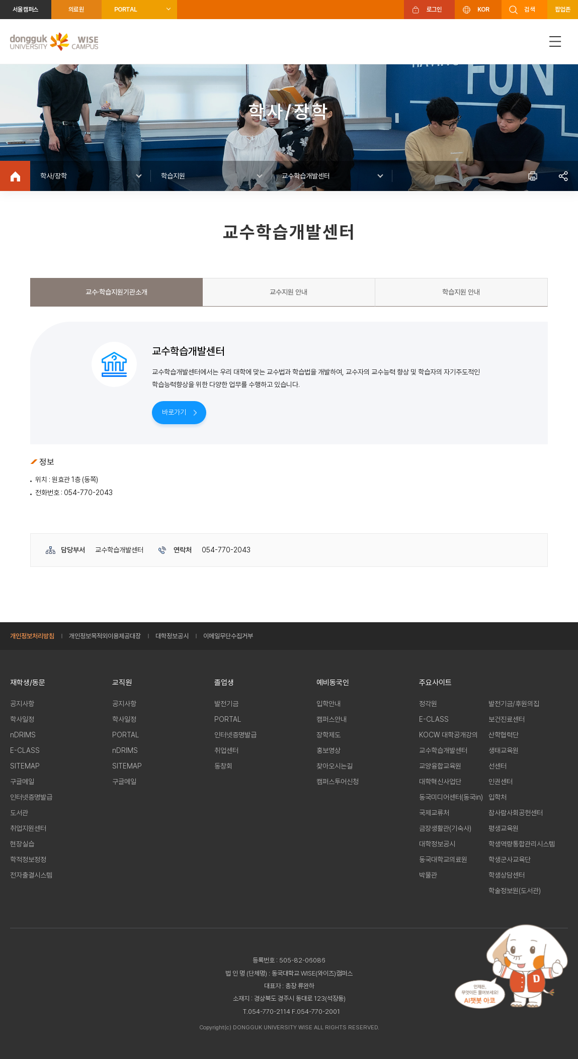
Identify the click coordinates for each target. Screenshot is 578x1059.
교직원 (122, 682)
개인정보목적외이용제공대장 (105, 636)
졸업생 (224, 682)
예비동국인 (332, 682)
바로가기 (174, 412)
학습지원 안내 (461, 292)
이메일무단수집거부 (228, 636)
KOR (483, 9)
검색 (529, 9)
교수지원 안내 (288, 292)
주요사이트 (435, 682)
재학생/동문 (27, 682)
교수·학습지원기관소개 (116, 292)
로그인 (434, 9)
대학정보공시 (172, 636)
